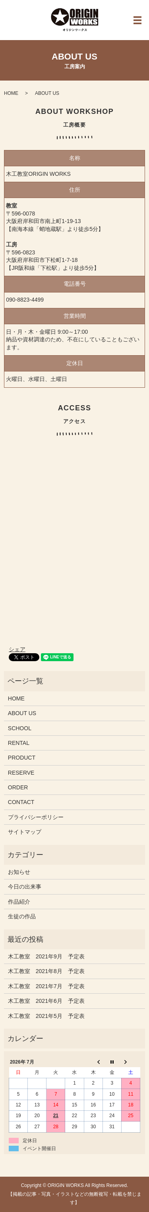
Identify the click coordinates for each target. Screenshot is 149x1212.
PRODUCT (21, 757)
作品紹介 (19, 901)
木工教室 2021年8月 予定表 (46, 971)
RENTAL (18, 743)
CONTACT (21, 802)
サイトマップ (24, 832)
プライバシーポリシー (36, 817)
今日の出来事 (24, 886)
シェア (17, 649)
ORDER (18, 787)
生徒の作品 (22, 916)
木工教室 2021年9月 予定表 (46, 956)
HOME (11, 93)
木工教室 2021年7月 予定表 (46, 986)
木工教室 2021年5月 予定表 (46, 1016)
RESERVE (21, 773)
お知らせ (19, 872)
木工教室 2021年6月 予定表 (46, 1001)
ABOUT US (22, 713)
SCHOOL (19, 728)
